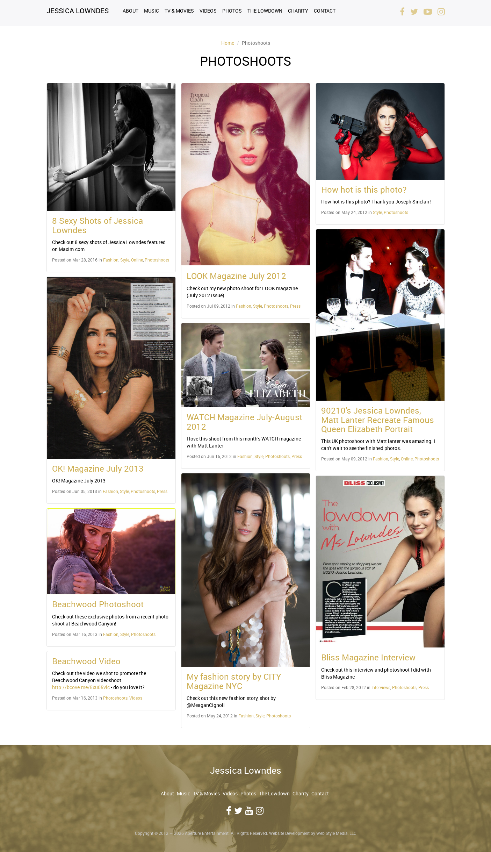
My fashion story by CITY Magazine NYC (234, 681)
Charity (298, 10)
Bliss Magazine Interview (368, 657)
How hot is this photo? (363, 189)
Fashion (110, 260)
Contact (324, 10)
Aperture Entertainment (207, 833)
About (130, 10)
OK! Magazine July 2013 (98, 468)
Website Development (289, 833)
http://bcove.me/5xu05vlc (81, 687)
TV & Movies (179, 10)
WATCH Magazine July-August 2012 (244, 421)
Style (124, 260)
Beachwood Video (86, 661)
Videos (208, 10)
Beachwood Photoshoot (98, 604)
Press (162, 491)
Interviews (380, 687)
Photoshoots (157, 260)
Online (137, 260)
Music (151, 10)
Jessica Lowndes (77, 10)
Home (227, 43)
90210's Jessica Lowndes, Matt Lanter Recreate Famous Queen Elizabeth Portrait (377, 420)
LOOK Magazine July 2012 (236, 275)
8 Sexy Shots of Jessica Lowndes (97, 225)
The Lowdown (264, 10)
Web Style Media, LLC (336, 833)
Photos (232, 10)
